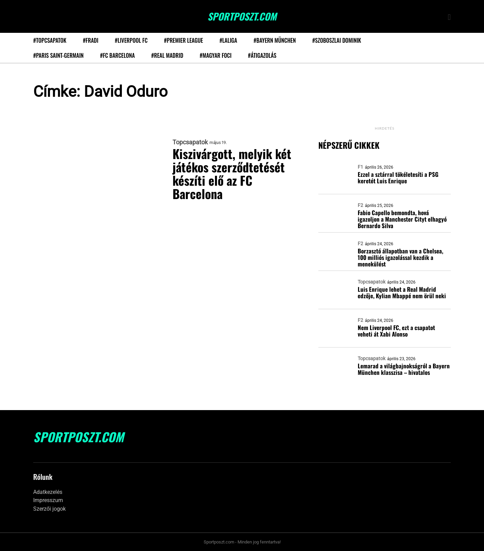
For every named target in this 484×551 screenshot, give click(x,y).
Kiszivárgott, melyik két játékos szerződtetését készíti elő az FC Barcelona (232, 173)
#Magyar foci (215, 55)
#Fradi (90, 40)
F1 (360, 167)
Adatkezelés (47, 492)
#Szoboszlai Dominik (336, 40)
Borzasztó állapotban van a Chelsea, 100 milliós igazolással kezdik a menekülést (400, 257)
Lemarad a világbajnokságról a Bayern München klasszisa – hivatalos (404, 369)
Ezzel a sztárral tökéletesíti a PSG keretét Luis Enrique (398, 177)
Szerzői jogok (49, 509)
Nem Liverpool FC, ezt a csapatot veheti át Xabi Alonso (396, 330)
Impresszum (48, 500)
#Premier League (183, 40)
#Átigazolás (262, 55)
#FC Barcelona (117, 55)
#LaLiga (228, 40)
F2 (360, 205)
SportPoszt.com (242, 16)
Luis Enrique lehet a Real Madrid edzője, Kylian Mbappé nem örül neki (402, 292)
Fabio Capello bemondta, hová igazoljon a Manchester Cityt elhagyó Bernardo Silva (402, 219)
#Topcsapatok (49, 40)
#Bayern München (275, 40)
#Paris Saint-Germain (58, 55)
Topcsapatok (190, 142)
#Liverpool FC (131, 40)
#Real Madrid (167, 55)
